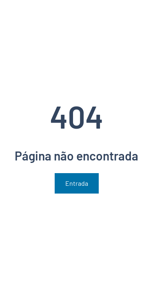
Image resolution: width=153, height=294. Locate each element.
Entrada (76, 183)
